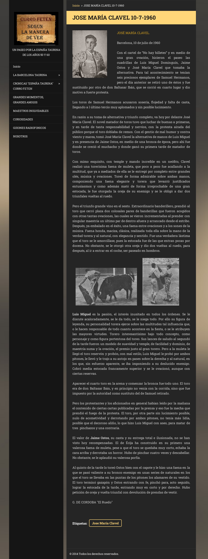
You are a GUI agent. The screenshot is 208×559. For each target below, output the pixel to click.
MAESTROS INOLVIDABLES (30, 111)
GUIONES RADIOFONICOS (29, 128)
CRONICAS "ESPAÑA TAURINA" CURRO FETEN (33, 86)
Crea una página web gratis (153, 553)
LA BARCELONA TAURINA (30, 75)
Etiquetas (79, 523)
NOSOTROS (20, 136)
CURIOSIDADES (23, 119)
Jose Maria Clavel (105, 523)
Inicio (16, 66)
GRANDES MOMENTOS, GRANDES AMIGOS (28, 99)
